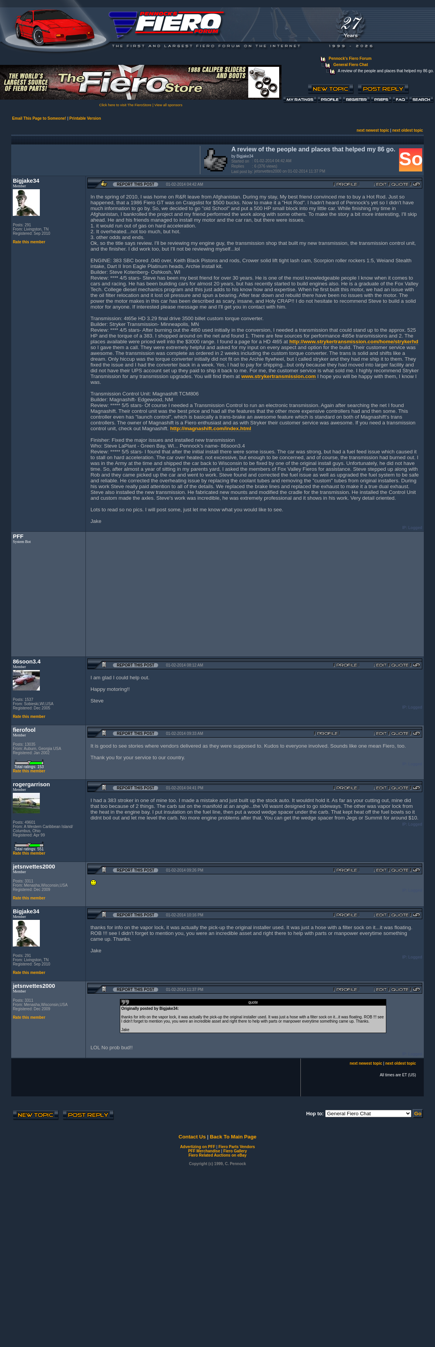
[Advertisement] (104, 159)
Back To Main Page (233, 1137)
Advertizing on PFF (197, 1147)
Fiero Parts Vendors (236, 1147)
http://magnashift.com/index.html (210, 428)
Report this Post (135, 184)
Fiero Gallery (235, 1151)
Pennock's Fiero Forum (350, 58)
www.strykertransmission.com (278, 376)
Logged (415, 528)
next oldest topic (407, 130)
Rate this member (29, 242)
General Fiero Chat (350, 65)
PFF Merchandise (204, 1151)
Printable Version (85, 118)
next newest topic (373, 130)
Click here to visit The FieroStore (125, 105)
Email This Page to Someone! (39, 118)
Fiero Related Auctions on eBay (217, 1155)
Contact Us (192, 1137)
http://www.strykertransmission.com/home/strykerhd (353, 341)
